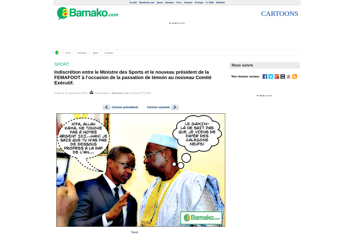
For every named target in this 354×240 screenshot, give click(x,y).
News (179, 2)
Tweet (134, 232)
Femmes (188, 2)
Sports (160, 2)
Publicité (220, 2)
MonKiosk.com (146, 2)
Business (170, 2)
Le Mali (210, 2)
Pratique (199, 2)
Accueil (133, 2)
